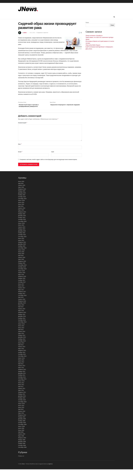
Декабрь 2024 (22, 193)
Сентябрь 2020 (22, 248)
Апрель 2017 (21, 288)
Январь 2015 (21, 315)
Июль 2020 (21, 252)
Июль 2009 (21, 429)
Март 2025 (21, 187)
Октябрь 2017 (22, 282)
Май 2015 (20, 307)
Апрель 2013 (21, 347)
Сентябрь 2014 (22, 322)
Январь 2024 (21, 214)
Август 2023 (21, 224)
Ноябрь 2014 (21, 318)
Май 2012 (20, 364)
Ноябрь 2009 (21, 421)
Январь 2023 (21, 229)
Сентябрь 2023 (22, 222)
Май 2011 (20, 387)
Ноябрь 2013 (21, 339)
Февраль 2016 (22, 301)
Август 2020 (21, 250)
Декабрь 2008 (22, 442)
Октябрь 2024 (22, 197)
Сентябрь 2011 (22, 379)
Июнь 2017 (21, 286)
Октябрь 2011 (22, 377)
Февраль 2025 (22, 189)
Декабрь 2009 (22, 419)
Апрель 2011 (21, 389)
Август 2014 (21, 324)
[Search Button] (114, 17)
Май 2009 (20, 432)
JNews (23, 464)
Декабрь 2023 (22, 216)
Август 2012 (21, 358)
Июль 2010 (21, 406)
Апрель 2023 (21, 227)
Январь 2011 (21, 394)
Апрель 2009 (21, 434)
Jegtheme (50, 464)
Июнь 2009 (21, 431)
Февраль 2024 (22, 212)
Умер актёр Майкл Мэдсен (93, 45)
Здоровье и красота (42, 32)
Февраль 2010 (22, 415)
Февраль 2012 (22, 370)
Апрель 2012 (21, 366)
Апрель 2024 (21, 208)
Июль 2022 (21, 239)
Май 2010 (20, 410)
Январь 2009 (21, 440)
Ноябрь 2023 (21, 218)
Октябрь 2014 (22, 320)
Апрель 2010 (21, 412)
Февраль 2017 (22, 292)
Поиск (87, 22)
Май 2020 (20, 256)
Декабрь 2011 (22, 374)
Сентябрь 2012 (22, 356)
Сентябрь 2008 (22, 448)
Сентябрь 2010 (22, 402)
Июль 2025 (21, 182)
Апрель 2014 (21, 332)
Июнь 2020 (21, 254)
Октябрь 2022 (22, 235)
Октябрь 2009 (22, 423)
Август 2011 (21, 381)
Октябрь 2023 (22, 220)
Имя (20, 145)
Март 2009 (21, 436)
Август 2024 (21, 201)
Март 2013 (21, 349)
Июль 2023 (21, 225)
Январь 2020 (21, 263)
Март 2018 (21, 275)
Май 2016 (20, 298)
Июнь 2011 (21, 385)
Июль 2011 (21, 383)
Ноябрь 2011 (21, 375)
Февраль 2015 (22, 313)
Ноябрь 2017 (21, 281)
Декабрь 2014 (22, 317)
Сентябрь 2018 (22, 269)
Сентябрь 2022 (22, 237)
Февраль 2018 (22, 277)
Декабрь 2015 (22, 303)
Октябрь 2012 (22, 355)
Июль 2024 (21, 203)
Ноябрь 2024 (21, 195)
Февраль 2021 (22, 243)
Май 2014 (20, 330)
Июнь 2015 (21, 305)
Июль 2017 (21, 284)
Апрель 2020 (21, 258)
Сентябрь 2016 (22, 296)
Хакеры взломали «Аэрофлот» (94, 35)
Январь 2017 (21, 294)
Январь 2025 (21, 191)
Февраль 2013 (22, 351)
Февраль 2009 (22, 438)
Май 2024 (20, 206)
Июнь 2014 (21, 328)
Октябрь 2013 (22, 341)
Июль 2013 (21, 343)
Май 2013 (20, 345)
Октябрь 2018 (22, 267)
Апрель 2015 (21, 309)
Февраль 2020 (22, 262)
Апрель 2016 (21, 300)
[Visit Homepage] (28, 8)
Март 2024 (21, 210)
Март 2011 (21, 391)
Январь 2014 (21, 336)
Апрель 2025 (21, 186)
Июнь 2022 (21, 241)
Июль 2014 (21, 326)
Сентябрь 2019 (22, 265)
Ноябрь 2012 (21, 353)
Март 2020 (21, 260)
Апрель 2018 (21, 273)
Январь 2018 (21, 279)
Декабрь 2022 (22, 231)
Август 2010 (21, 404)
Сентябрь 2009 (22, 425)
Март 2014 (21, 334)
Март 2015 (21, 311)
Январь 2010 (21, 417)
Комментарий (22, 123)
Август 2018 (21, 271)
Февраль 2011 (22, 393)
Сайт (52, 152)
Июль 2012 (21, 360)
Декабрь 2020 (22, 244)
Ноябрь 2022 (21, 233)
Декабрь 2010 (22, 396)
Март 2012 (21, 368)
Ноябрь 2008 (21, 444)
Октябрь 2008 (22, 446)
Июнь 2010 (21, 408)
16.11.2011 (32, 32)
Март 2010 (21, 413)
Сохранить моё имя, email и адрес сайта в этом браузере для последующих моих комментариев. (48, 160)
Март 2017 (21, 290)
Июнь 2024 (21, 205)
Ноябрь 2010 (21, 398)
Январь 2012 (21, 372)
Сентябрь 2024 (22, 199)
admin (25, 32)
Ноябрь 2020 (21, 246)
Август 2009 (21, 427)
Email (20, 152)
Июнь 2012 (21, 362)
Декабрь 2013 (22, 337)
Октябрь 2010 (22, 400)
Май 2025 (20, 184)
